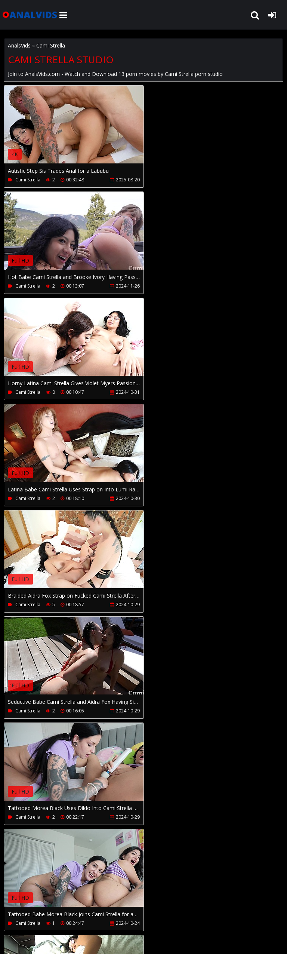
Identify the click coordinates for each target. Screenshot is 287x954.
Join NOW (17, 912)
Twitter (203, 912)
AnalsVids (19, 45)
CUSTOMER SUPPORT (64, 912)
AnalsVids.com (30, 15)
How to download (126, 912)
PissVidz (172, 912)
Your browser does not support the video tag (82, 130)
